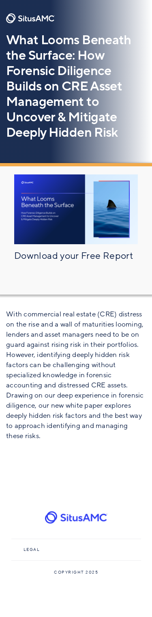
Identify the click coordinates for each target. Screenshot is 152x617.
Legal (32, 550)
